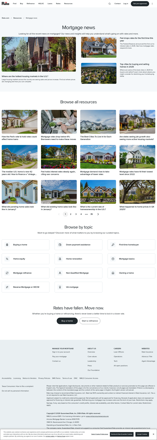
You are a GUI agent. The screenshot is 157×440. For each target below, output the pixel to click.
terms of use (61, 436)
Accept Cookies (142, 434)
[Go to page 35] (91, 214)
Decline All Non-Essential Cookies (121, 434)
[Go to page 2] (70, 214)
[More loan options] (152, 4)
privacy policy (50, 436)
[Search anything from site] (109, 4)
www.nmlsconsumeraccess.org (97, 416)
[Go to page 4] (81, 214)
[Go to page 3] (75, 214)
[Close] (153, 434)
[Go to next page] (98, 214)
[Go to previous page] (58, 214)
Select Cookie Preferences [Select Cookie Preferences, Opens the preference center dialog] (99, 434)
